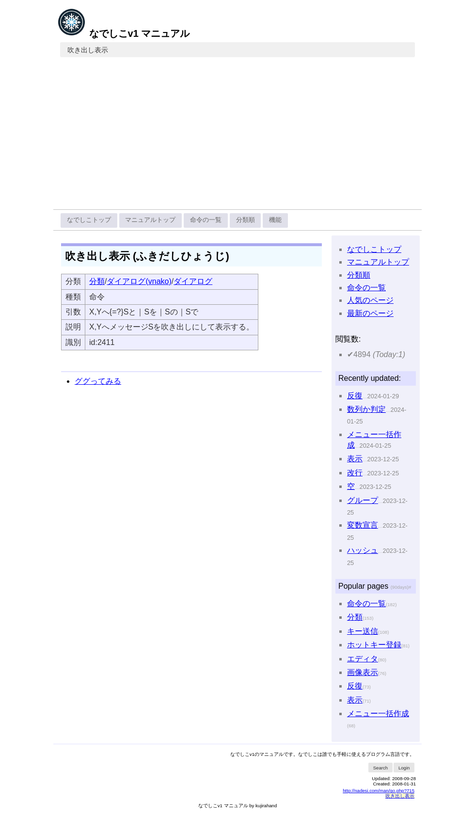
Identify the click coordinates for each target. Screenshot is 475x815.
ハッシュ (362, 550)
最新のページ (370, 313)
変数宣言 (362, 525)
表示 (355, 459)
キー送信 (362, 631)
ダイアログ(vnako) (139, 281)
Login (404, 767)
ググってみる (98, 381)
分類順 (245, 219)
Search (380, 767)
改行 (355, 473)
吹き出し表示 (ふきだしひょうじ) (147, 256)
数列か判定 (366, 409)
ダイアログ (193, 281)
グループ (362, 500)
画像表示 (362, 672)
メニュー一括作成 (378, 713)
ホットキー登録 (374, 645)
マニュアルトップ (150, 219)
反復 (355, 396)
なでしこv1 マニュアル (123, 33)
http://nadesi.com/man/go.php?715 (378, 790)
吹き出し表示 (87, 50)
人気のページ (370, 300)
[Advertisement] (237, 136)
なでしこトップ (89, 219)
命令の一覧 (206, 219)
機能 (275, 219)
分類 (97, 281)
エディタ (362, 659)
